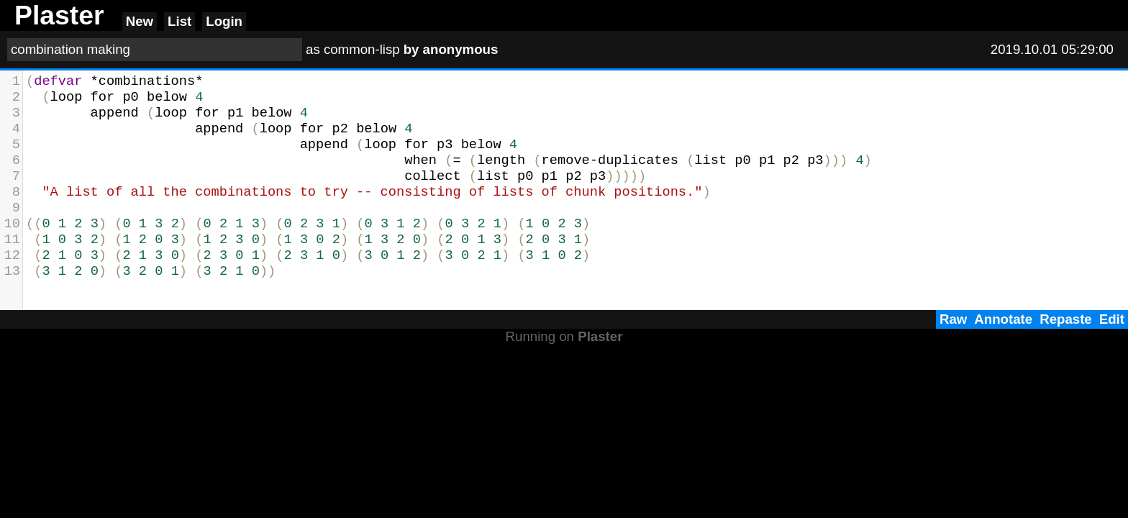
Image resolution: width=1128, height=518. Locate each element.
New (139, 21)
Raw (953, 319)
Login (224, 21)
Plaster (600, 336)
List (179, 21)
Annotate (1003, 319)
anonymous (461, 49)
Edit (1111, 319)
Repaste (1066, 319)
